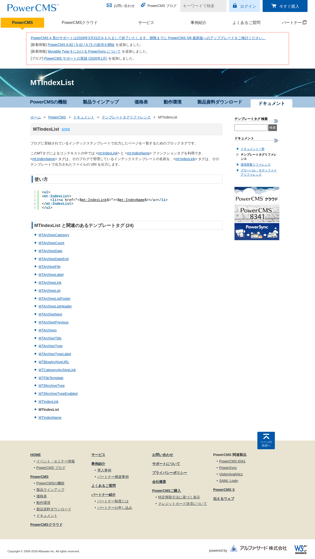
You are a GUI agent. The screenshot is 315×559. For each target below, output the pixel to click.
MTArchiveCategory (54, 235)
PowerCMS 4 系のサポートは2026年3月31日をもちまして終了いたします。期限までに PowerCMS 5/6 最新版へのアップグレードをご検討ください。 (148, 38)
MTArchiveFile (50, 267)
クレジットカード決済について (182, 504)
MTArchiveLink (50, 283)
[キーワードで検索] (200, 6)
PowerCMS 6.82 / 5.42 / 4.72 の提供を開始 (81, 45)
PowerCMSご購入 (166, 491)
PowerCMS (22, 22)
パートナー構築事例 (113, 477)
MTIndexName (50, 418)
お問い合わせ (124, 6)
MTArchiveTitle (50, 338)
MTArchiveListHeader (55, 306)
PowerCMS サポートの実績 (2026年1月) (75, 58)
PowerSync (228, 468)
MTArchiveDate (50, 251)
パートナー (290, 22)
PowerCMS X (224, 490)
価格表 (141, 102)
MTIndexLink (49, 402)
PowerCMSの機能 (48, 102)
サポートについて (166, 464)
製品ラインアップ (101, 102)
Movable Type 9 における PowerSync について (84, 51)
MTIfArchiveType (52, 386)
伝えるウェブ (223, 499)
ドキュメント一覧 (253, 149)
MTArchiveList (50, 291)
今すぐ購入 (289, 6)
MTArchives (48, 330)
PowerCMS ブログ (162, 6)
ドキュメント (83, 117)
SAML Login (228, 481)
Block (66, 129)
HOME (35, 455)
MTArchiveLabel (51, 275)
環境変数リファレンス (256, 164)
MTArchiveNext (50, 314)
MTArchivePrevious (54, 322)
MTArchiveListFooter (55, 299)
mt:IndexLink (107, 153)
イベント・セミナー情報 (55, 461)
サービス (146, 22)
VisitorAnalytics (231, 474)
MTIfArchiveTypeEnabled (58, 394)
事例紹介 (199, 22)
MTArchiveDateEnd (54, 259)
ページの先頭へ (266, 443)
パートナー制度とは (113, 501)
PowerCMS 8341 (232, 461)
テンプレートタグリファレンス (126, 117)
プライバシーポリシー (169, 473)
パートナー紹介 (103, 495)
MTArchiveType (51, 346)
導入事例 (104, 470)
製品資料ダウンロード (219, 102)
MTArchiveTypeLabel (55, 354)
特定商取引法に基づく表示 (179, 497)
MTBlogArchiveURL (54, 362)
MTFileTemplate (51, 378)
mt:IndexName (138, 153)
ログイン (248, 6)
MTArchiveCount (51, 243)
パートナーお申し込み (114, 508)
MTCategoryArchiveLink (57, 370)
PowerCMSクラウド (80, 22)
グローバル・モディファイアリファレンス (259, 172)
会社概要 (159, 482)
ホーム (35, 117)
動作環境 (173, 102)
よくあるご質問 (246, 22)
